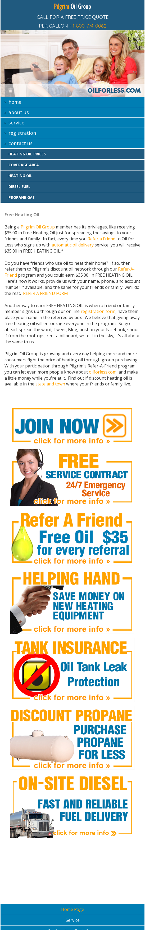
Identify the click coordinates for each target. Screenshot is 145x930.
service (16, 122)
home (14, 102)
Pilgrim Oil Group (38, 227)
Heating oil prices (27, 153)
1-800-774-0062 (89, 26)
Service (73, 920)
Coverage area (23, 164)
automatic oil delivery (73, 245)
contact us (20, 143)
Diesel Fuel (19, 186)
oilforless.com (102, 372)
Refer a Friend (101, 239)
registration (22, 133)
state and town (50, 384)
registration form (98, 311)
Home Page (72, 909)
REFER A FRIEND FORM (45, 293)
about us (18, 112)
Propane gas (21, 197)
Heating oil (20, 175)
